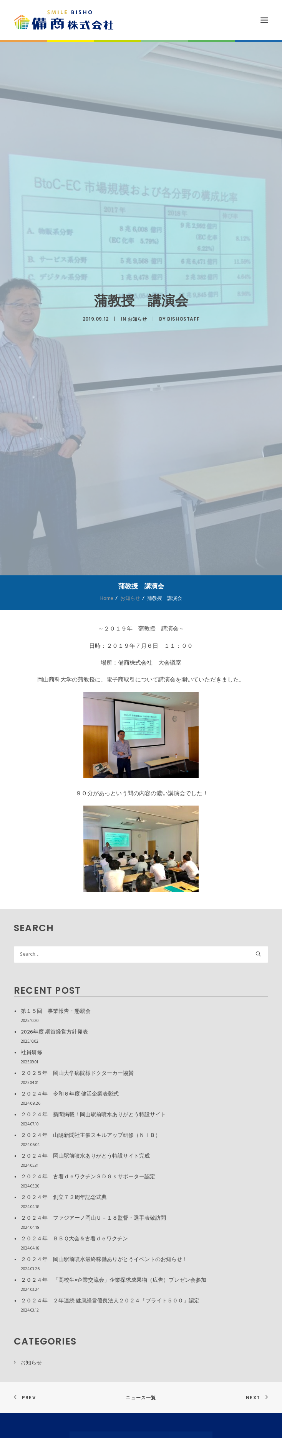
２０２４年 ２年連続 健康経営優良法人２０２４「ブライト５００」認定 (110, 1301)
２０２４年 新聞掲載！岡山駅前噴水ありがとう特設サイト (93, 1114)
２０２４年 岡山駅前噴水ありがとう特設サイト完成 (85, 1156)
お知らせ (137, 319)
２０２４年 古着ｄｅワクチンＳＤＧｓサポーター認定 (88, 1177)
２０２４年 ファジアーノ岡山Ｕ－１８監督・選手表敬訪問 (93, 1218)
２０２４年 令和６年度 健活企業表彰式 (70, 1094)
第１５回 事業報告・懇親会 (56, 1011)
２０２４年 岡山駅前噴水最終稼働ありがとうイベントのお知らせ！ (104, 1259)
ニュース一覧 (141, 1397)
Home (106, 599)
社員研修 (31, 1052)
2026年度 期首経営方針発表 (54, 1032)
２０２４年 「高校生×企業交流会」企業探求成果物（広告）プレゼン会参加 (113, 1280)
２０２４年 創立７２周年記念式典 (64, 1197)
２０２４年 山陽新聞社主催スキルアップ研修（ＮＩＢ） (91, 1135)
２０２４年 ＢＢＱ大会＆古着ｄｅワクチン (74, 1239)
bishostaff (183, 319)
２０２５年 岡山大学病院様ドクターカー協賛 (77, 1073)
